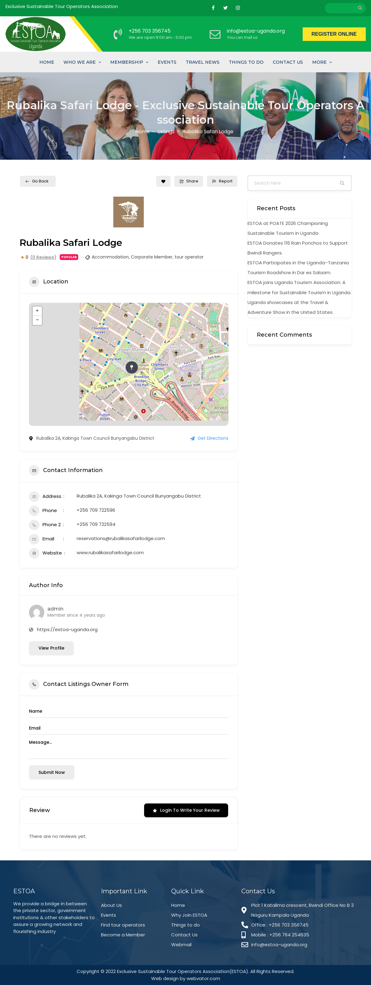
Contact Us (288, 62)
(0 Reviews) (43, 257)
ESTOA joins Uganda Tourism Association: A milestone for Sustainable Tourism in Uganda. (299, 287)
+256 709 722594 (96, 524)
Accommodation (110, 257)
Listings (166, 132)
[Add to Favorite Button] (163, 181)
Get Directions (209, 438)
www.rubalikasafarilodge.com (110, 552)
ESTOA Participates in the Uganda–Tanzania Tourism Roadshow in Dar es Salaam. (298, 267)
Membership (126, 62)
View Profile (51, 648)
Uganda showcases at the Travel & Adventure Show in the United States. (290, 307)
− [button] (37, 320)
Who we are (79, 62)
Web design (165, 978)
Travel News (203, 62)
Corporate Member (151, 257)
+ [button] (37, 311)
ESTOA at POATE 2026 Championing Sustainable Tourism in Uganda (288, 228)
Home (46, 62)
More (319, 62)
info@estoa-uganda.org (256, 31)
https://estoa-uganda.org (67, 629)
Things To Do (246, 62)
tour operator (189, 257)
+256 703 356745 (150, 31)
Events (167, 62)
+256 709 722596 (96, 510)
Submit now (51, 772)
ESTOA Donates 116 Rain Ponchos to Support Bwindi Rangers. (298, 248)
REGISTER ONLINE (334, 34)
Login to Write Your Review (186, 810)
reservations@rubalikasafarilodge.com (121, 538)
